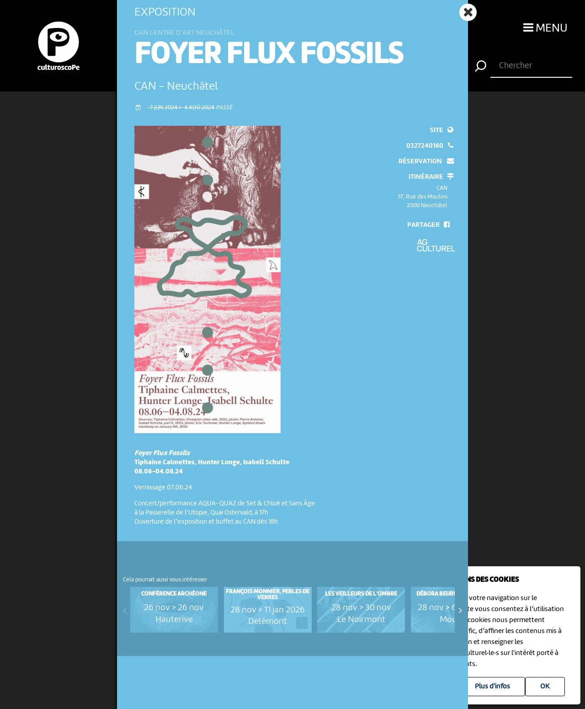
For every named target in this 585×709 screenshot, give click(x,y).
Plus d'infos (492, 686)
